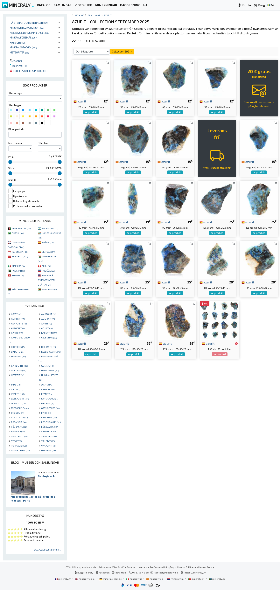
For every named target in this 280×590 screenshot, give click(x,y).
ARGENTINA (50, 228)
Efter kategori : (16, 93)
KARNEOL (47, 389)
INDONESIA (19, 251)
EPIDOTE (17, 351)
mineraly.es (155, 578)
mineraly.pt (196, 578)
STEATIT (16, 441)
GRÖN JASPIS (50, 370)
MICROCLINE (20, 408)
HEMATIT (17, 375)
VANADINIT (48, 445)
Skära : (12, 179)
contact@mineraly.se (166, 572)
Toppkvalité (18, 66)
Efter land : (44, 143)
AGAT (16, 314)
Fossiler (18, 42)
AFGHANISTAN (21, 228)
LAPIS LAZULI (49, 398)
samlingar (94, 15)
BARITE (17, 332)
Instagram (119, 572)
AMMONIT (48, 318)
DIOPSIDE (17, 346)
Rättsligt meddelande (84, 567)
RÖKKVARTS (49, 426)
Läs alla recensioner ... (47, 549)
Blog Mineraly (83, 572)
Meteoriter (19, 52)
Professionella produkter (29, 71)
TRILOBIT (48, 441)
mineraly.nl (175, 578)
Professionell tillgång (162, 567)
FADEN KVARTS (51, 351)
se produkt (91, 112)
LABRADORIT (20, 398)
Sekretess (104, 567)
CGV (68, 567)
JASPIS (46, 384)
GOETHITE (18, 370)
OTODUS (17, 412)
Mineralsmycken (23, 47)
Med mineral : (16, 143)
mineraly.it (134, 578)
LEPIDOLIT (18, 403)
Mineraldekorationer (27, 27)
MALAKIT (47, 403)
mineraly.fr (63, 578)
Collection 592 (122, 51)
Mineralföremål (24, 37)
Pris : (11, 156)
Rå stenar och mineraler (29, 22)
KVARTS (17, 393)
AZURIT (47, 328)
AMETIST (18, 318)
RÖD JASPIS (19, 426)
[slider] (10, 162)
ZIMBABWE (49, 289)
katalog (79, 15)
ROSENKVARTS (51, 422)
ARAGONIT (18, 328)
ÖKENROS (48, 450)
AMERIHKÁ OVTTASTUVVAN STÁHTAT (46, 280)
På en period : (16, 129)
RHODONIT (49, 417)
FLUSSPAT (18, 356)
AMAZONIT (48, 314)
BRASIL (18, 233)
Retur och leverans (137, 567)
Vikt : (11, 168)
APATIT (46, 323)
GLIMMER (47, 365)
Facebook (102, 572)
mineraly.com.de (110, 578)
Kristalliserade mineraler (30, 32)
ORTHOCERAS (50, 408)
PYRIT (46, 412)
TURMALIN (19, 445)
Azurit (108, 15)
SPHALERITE (49, 436)
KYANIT (46, 393)
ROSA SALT (18, 422)
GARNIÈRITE (19, 365)
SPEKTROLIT (19, 436)
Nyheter (16, 61)
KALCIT (17, 389)
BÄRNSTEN (49, 332)
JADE (15, 384)
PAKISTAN (18, 270)
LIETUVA (48, 251)
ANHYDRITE (19, 323)
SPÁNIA (47, 242)
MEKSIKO (18, 266)
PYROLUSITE (19, 417)
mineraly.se (217, 578)
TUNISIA (18, 275)
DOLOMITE (48, 346)
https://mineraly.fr (195, 572)
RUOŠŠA (48, 270)
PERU (46, 266)
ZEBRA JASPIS (20, 450)
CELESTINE (49, 337)
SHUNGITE (48, 431)
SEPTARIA (17, 431)
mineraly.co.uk (85, 578)
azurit (80, 101)
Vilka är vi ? (118, 567)
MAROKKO (20, 256)
